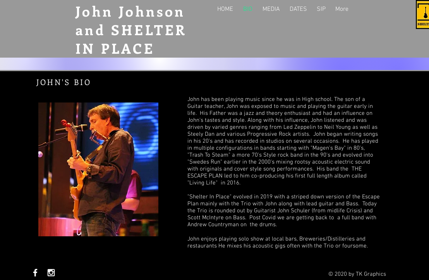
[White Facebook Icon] (35, 273)
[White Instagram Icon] (51, 273)
